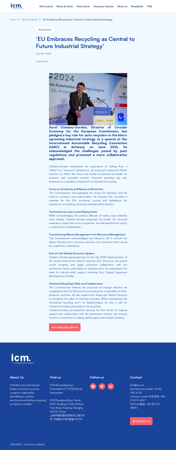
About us (122, 6)
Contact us (141, 421)
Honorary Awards (103, 6)
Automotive (44, 29)
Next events (46, 6)
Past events (83, 6)
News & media (65, 6)
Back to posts (42, 61)
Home (13, 19)
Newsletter (137, 6)
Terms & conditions (34, 444)
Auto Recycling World (65, 327)
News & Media (30, 19)
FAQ (149, 6)
